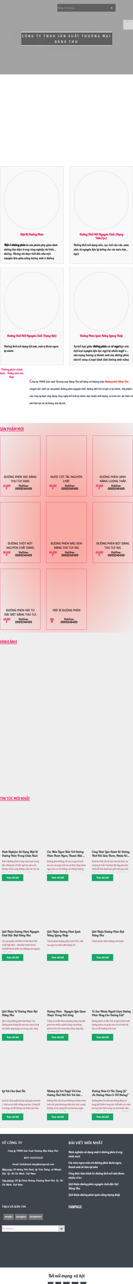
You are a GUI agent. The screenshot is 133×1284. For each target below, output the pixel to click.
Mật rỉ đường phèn (31, 235)
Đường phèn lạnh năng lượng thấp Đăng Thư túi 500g (112, 479)
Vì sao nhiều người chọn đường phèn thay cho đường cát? (111, 1013)
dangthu (8, 1216)
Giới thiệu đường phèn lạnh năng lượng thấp (64, 933)
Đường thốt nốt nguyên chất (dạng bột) (32, 336)
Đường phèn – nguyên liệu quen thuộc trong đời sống (66, 1013)
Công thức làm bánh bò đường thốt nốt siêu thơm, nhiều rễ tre (111, 854)
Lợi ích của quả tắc (14, 1091)
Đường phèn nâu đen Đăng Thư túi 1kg (66, 546)
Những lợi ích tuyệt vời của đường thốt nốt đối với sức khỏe (64, 1093)
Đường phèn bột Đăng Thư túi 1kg (112, 546)
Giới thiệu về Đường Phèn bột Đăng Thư (19, 1013)
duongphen (21, 1216)
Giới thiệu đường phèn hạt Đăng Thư (108, 933)
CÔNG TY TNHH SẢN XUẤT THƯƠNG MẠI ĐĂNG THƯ (66, 39)
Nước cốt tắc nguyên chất (66, 479)
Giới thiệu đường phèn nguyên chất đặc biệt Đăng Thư (20, 933)
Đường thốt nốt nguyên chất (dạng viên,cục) (101, 236)
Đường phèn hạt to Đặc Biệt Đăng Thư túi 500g (20, 612)
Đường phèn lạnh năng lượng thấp (101, 336)
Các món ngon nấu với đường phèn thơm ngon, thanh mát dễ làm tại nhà (66, 854)
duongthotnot (36, 1216)
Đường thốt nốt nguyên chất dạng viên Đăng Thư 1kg (20, 546)
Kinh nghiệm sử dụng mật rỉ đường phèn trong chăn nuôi (20, 854)
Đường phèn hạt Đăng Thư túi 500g (20, 479)
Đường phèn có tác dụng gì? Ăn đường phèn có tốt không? (110, 1093)
